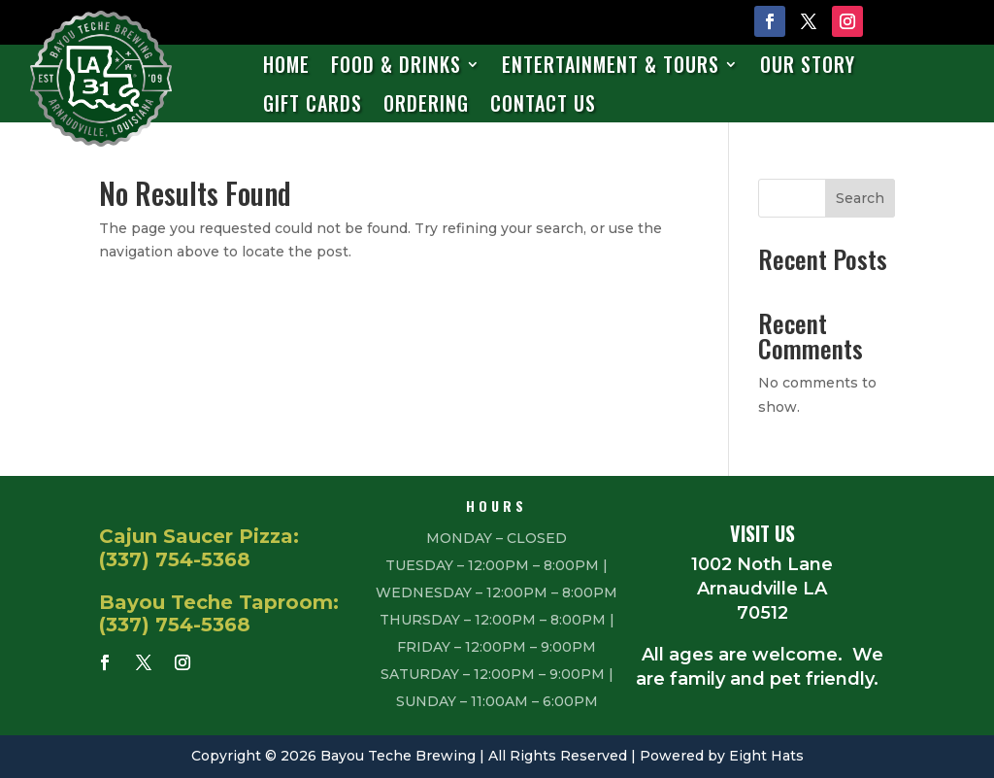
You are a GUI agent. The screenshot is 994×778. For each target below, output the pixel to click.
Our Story (807, 65)
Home (286, 65)
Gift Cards (312, 104)
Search (860, 198)
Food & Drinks (396, 65)
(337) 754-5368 (174, 559)
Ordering (426, 104)
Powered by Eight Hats (722, 755)
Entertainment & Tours (610, 65)
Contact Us (543, 104)
